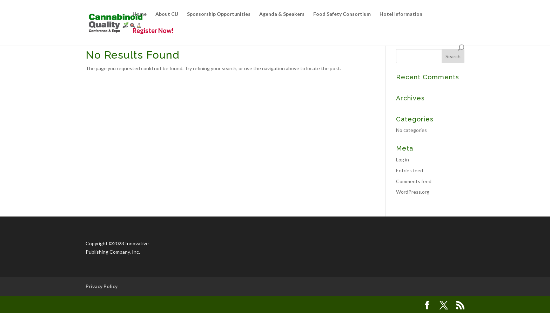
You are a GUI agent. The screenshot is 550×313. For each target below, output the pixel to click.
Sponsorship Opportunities (218, 14)
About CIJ (166, 14)
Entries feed (409, 170)
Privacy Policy (102, 286)
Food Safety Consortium (342, 14)
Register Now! (153, 31)
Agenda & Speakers (281, 14)
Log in (402, 159)
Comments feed (413, 181)
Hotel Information (401, 14)
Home (140, 14)
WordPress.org (412, 192)
